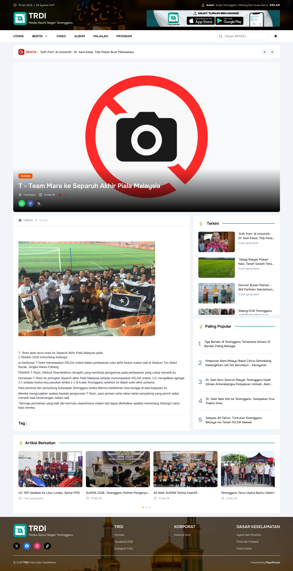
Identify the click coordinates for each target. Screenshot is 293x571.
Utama (18, 36)
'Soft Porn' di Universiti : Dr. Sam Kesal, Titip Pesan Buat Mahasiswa (87, 52)
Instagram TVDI (123, 548)
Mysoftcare (273, 562)
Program (124, 36)
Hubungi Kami (182, 535)
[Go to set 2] (146, 507)
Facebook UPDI (123, 541)
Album (79, 36)
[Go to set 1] (143, 507)
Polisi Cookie (244, 548)
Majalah (100, 36)
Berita (40, 36)
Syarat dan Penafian (249, 535)
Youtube (119, 535)
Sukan (25, 176)
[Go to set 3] (150, 507)
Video (61, 36)
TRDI (26, 562)
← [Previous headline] (265, 52)
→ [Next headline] (272, 52)
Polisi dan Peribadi (248, 541)
